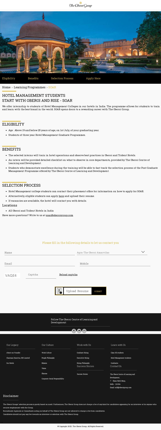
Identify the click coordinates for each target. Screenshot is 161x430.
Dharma (44, 374)
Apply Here (92, 78)
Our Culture (48, 345)
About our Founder (13, 354)
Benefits (32, 78)
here (61, 196)
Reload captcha (68, 275)
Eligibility (8, 78)
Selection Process (61, 78)
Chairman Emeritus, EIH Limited (17, 359)
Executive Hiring (84, 359)
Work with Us (85, 345)
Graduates (115, 364)
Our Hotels (10, 364)
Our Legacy (12, 345)
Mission (44, 364)
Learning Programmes (29, 88)
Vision (44, 369)
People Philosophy (48, 359)
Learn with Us (118, 345)
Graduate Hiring (83, 354)
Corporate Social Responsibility (53, 380)
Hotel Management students (121, 359)
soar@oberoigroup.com (59, 215)
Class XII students (117, 354)
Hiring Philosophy (84, 364)
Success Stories (86, 367)
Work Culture (47, 354)
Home (6, 88)
